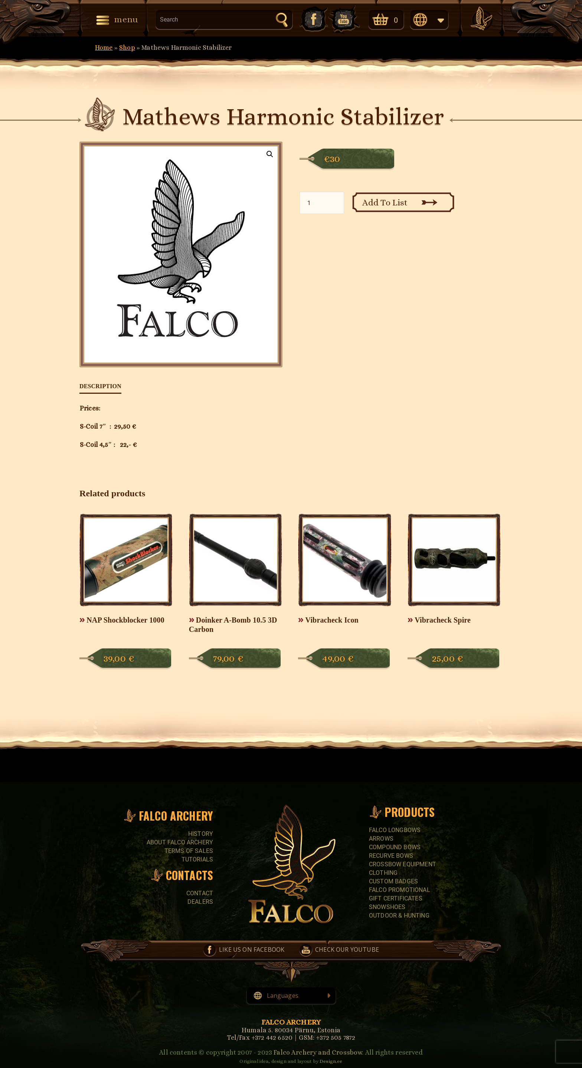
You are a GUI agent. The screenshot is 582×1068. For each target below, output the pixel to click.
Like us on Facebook (313, 19)
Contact (199, 893)
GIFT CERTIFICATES (395, 898)
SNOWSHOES (387, 906)
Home (104, 47)
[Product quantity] (322, 203)
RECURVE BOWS (391, 855)
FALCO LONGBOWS (395, 830)
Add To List (385, 202)
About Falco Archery (180, 842)
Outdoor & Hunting (399, 915)
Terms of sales (188, 850)
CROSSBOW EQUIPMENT (402, 864)
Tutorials (197, 859)
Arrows (381, 838)
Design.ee (331, 1061)
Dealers (200, 901)
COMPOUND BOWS (395, 847)
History (200, 833)
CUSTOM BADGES (393, 881)
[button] (270, 154)
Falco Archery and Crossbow (318, 1052)
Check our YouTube (344, 19)
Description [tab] (100, 386)
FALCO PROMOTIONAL (399, 889)
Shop (127, 47)
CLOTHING (383, 872)
